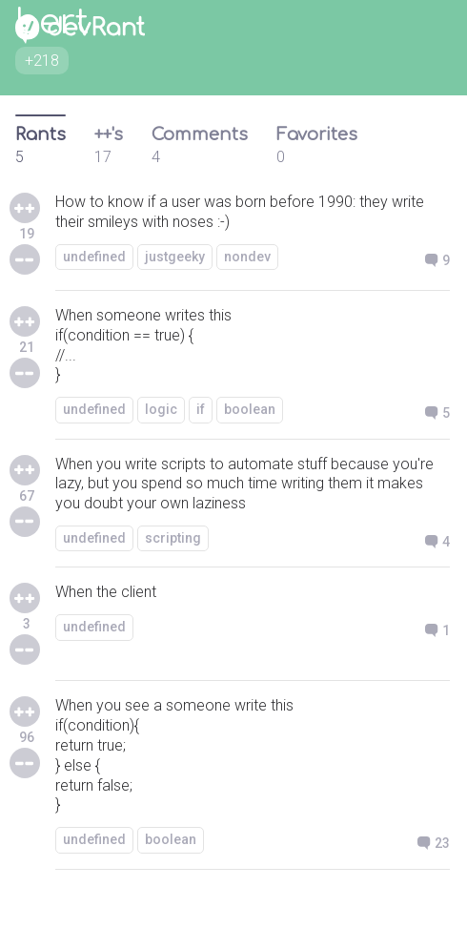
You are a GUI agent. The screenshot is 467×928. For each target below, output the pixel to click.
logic (161, 409)
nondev (247, 256)
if (200, 409)
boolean (249, 409)
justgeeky (175, 256)
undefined (94, 256)
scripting (173, 538)
